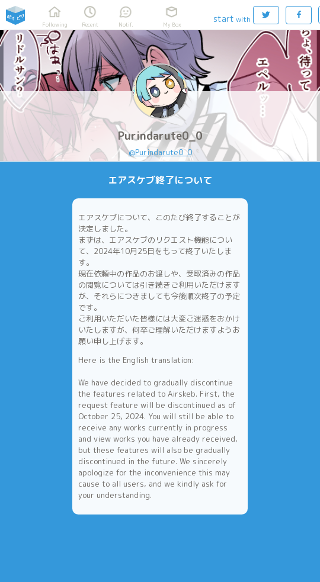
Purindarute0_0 (160, 135)
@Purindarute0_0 (160, 152)
